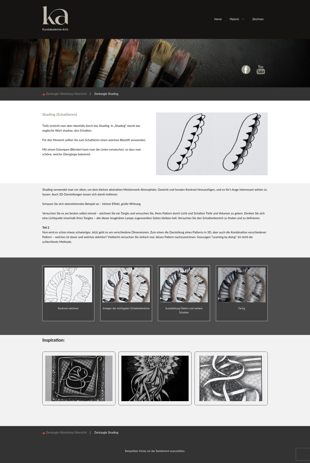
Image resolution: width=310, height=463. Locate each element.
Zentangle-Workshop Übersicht (68, 93)
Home (218, 19)
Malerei (234, 19)
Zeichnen (258, 19)
